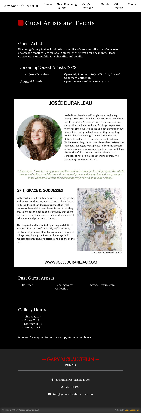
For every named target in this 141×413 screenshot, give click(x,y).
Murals (105, 4)
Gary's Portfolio (87, 6)
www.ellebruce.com (102, 284)
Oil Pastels (118, 6)
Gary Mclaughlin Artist (20, 6)
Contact (132, 4)
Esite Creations (132, 410)
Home (48, 4)
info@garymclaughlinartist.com (73, 394)
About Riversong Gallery (67, 6)
